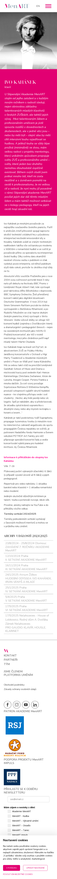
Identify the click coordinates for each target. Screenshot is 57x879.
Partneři (11, 660)
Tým (7, 664)
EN (38, 6)
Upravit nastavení (35, 868)
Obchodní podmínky (14, 684)
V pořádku (11, 868)
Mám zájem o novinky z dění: (19, 807)
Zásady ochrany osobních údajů (20, 689)
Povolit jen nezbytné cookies (18, 874)
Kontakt (10, 655)
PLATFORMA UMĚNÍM (18, 675)
